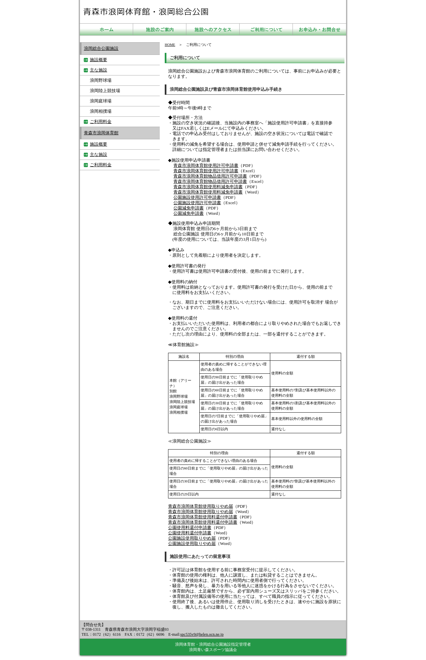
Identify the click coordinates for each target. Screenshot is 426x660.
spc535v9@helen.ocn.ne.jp (202, 634)
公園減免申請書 (188, 207)
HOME (170, 45)
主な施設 (98, 69)
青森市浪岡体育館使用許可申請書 (205, 165)
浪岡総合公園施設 (101, 48)
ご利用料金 (100, 121)
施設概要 (98, 59)
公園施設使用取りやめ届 (192, 538)
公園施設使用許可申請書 (197, 197)
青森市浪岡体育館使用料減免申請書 (208, 186)
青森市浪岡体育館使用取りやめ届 (200, 506)
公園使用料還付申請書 (189, 527)
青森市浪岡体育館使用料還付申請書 (202, 516)
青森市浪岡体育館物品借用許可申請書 (210, 176)
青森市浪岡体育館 (101, 132)
